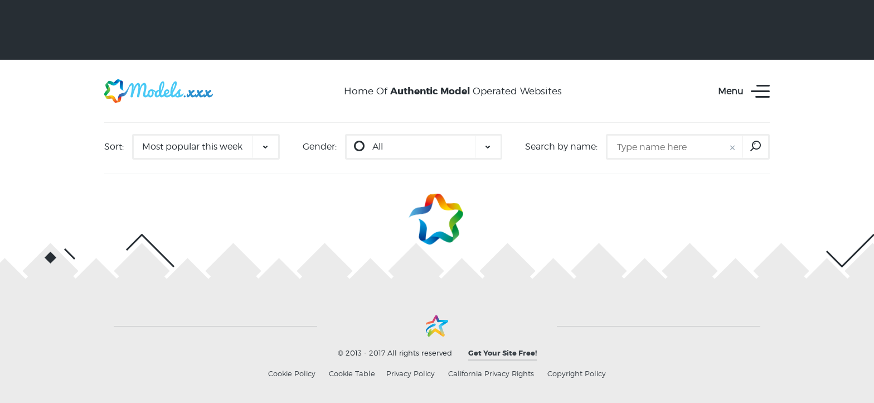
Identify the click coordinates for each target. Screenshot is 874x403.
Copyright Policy (576, 373)
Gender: (320, 146)
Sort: (114, 146)
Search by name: (561, 146)
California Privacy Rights (491, 373)
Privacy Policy (410, 373)
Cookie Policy (291, 373)
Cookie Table (352, 373)
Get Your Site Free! (502, 353)
